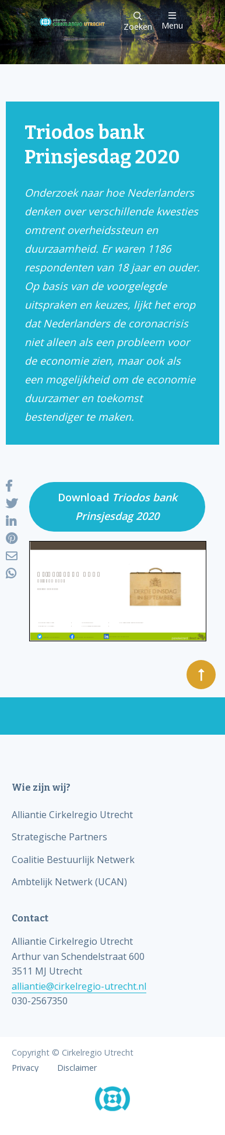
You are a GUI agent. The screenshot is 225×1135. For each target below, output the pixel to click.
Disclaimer (77, 1068)
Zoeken (138, 22)
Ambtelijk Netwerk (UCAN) (69, 881)
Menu (172, 21)
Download (117, 506)
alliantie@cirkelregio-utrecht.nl (79, 986)
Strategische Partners (59, 836)
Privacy (25, 1068)
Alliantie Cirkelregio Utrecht (72, 814)
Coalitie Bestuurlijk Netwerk (73, 859)
